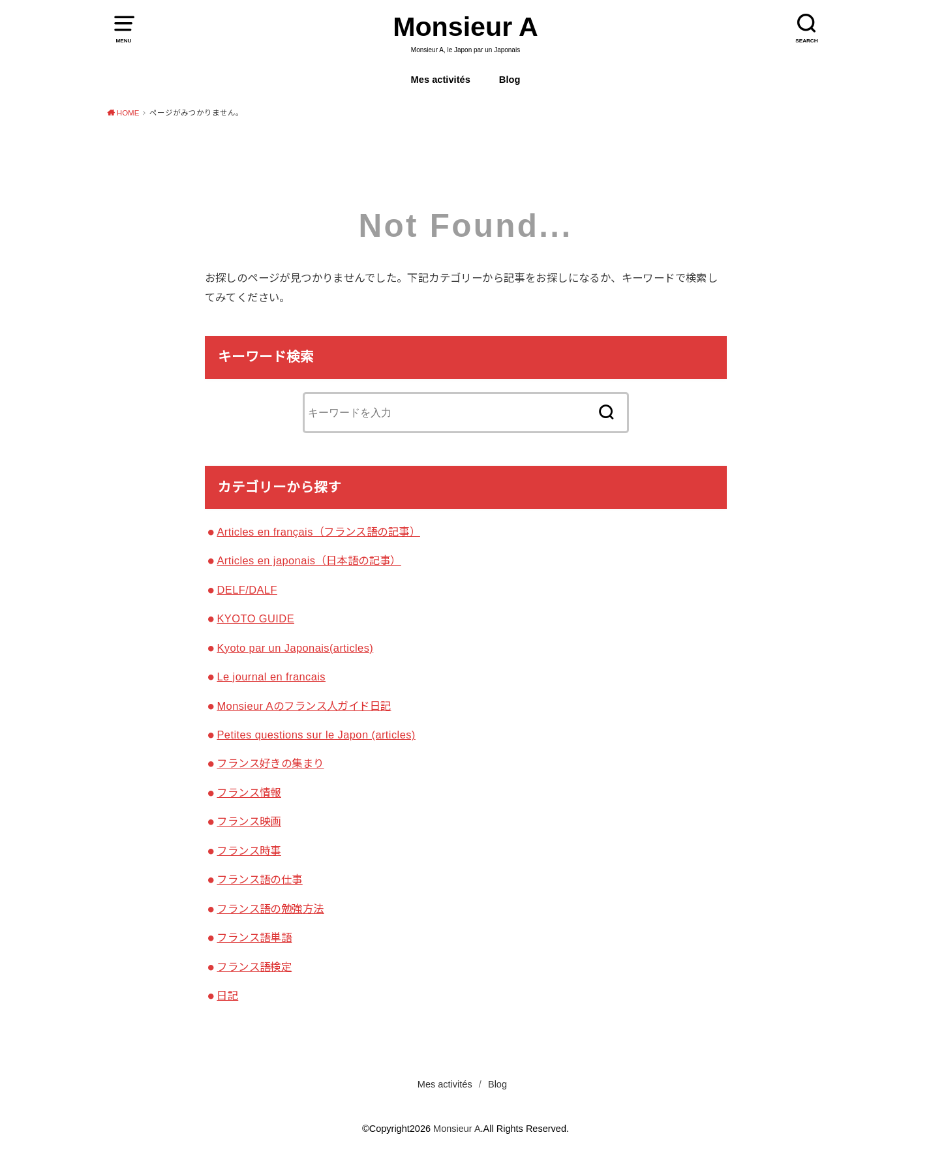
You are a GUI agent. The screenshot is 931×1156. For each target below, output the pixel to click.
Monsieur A (465, 27)
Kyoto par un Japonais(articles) (295, 648)
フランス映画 (249, 821)
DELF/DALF (247, 590)
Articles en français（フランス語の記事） (318, 532)
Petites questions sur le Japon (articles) (316, 734)
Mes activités (440, 79)
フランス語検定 (254, 967)
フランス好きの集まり (270, 763)
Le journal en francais (271, 676)
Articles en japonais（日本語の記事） (309, 560)
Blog (510, 79)
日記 (227, 995)
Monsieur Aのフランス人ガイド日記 (304, 706)
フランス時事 (249, 851)
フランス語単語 (254, 937)
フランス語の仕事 (259, 879)
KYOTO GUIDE (255, 618)
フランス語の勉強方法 (270, 909)
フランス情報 (249, 793)
